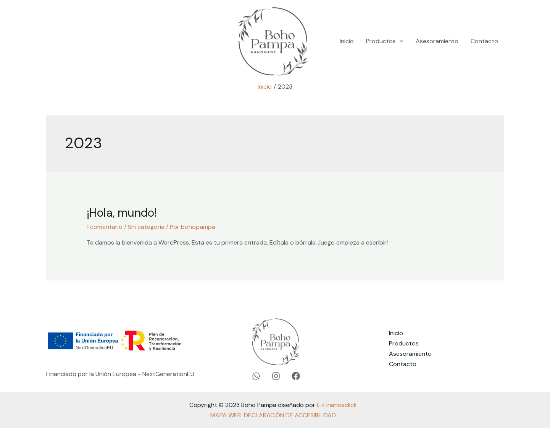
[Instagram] (85, 41)
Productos (384, 41)
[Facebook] (115, 41)
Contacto (484, 41)
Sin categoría (146, 227)
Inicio (347, 41)
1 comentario (105, 227)
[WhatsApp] (55, 41)
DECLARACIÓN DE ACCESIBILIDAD (290, 415)
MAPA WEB (225, 415)
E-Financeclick (337, 405)
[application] (399, 41)
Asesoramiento (437, 41)
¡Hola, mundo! (122, 212)
